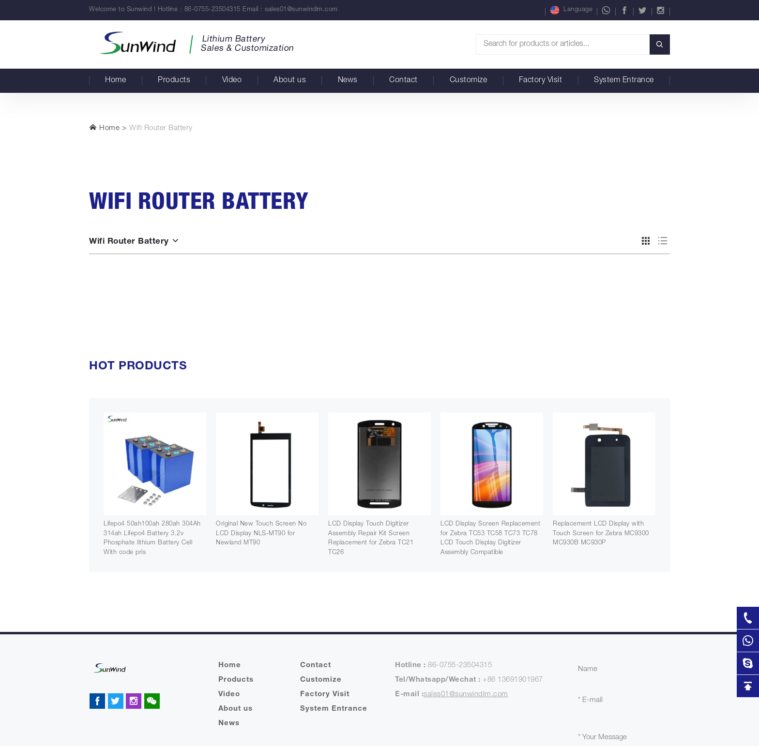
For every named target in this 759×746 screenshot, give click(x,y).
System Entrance (624, 81)
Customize (468, 81)
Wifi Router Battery (161, 128)
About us (289, 81)
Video (232, 81)
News (348, 81)
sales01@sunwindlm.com (301, 10)
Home (115, 81)
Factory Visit (540, 81)
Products (174, 81)
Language (571, 10)
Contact (403, 81)
